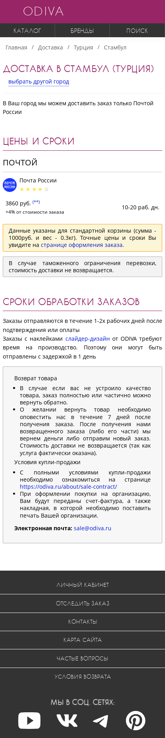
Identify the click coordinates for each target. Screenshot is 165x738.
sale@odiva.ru (92, 528)
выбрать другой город (38, 81)
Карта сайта (82, 639)
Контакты (82, 621)
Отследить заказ (82, 603)
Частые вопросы (82, 658)
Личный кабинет (82, 584)
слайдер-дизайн (87, 338)
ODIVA (43, 11)
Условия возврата (82, 676)
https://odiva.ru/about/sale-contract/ (68, 486)
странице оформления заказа (82, 245)
